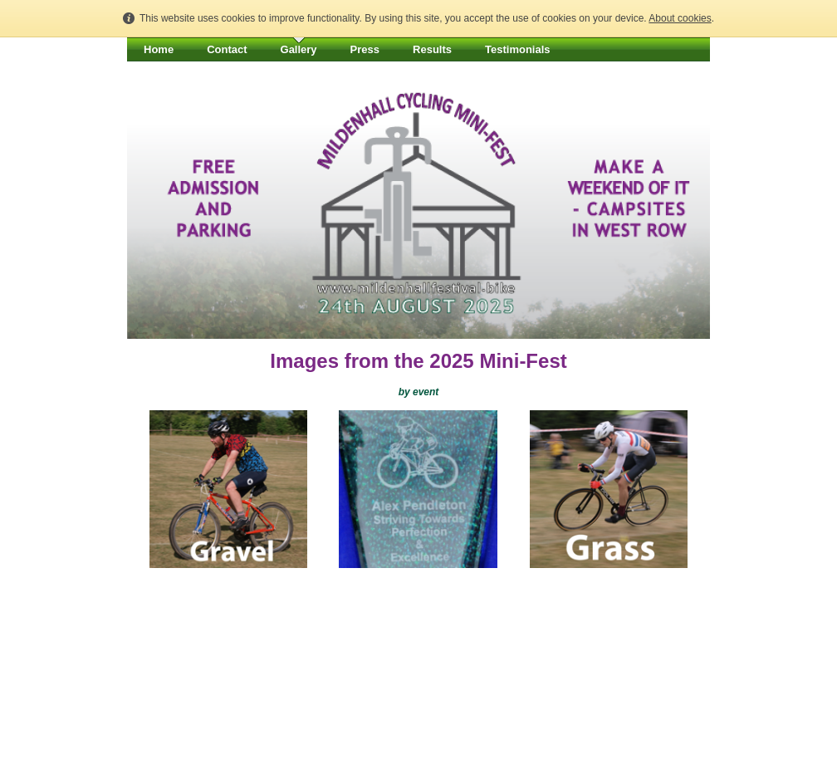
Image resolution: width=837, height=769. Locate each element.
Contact (227, 49)
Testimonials (518, 49)
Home (159, 49)
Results (432, 49)
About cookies (680, 18)
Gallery (299, 49)
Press (364, 49)
